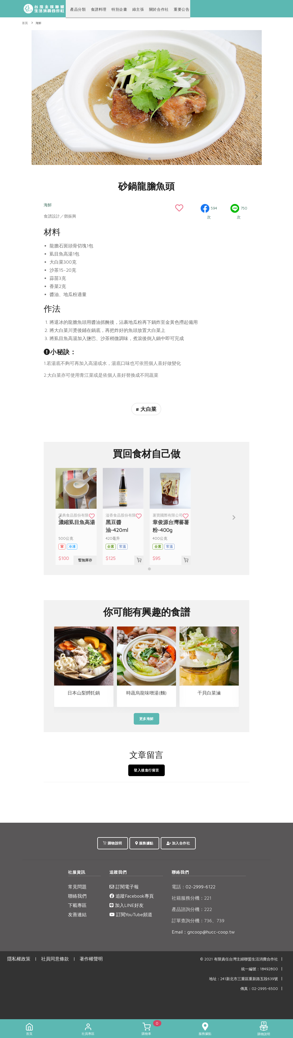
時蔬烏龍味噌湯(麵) (146, 692)
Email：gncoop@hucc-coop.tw (203, 931)
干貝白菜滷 (209, 692)
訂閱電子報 (124, 886)
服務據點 (144, 843)
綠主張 (134, 9)
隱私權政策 (18, 958)
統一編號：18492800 (259, 969)
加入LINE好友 (126, 905)
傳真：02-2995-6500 (259, 988)
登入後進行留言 (146, 770)
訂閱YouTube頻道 (130, 914)
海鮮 (39, 23)
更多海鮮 (146, 719)
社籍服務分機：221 (191, 898)
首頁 (25, 23)
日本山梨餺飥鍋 (83, 692)
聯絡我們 (77, 896)
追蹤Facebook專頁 (131, 896)
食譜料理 (97, 9)
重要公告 (176, 9)
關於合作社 (155, 9)
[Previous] (37, 96)
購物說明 (112, 843)
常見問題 (77, 886)
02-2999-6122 (193, 886)
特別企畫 (117, 9)
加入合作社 (178, 843)
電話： (179, 886)
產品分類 (77, 9)
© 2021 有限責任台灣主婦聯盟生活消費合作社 (239, 959)
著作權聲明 (91, 958)
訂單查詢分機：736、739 (198, 920)
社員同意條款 (55, 958)
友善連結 (77, 914)
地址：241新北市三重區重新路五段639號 (243, 979)
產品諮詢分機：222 (192, 909)
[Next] (256, 96)
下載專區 (77, 905)
